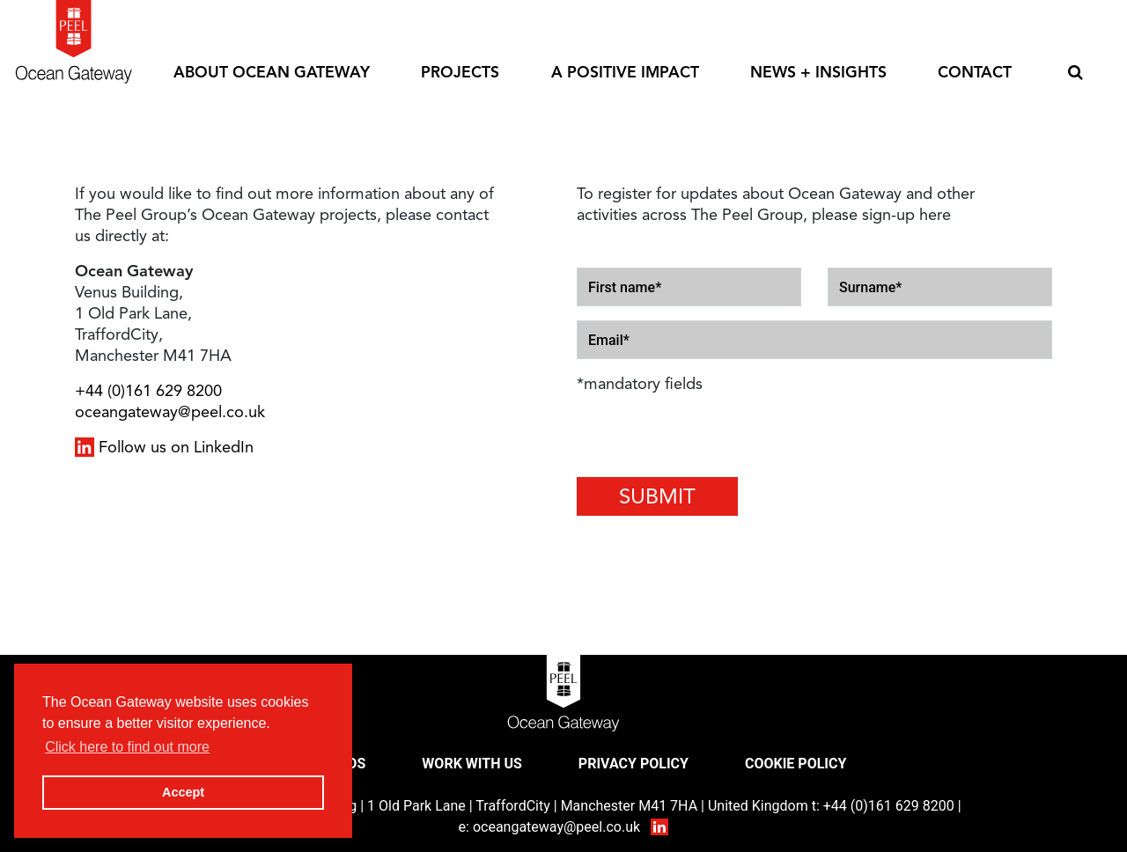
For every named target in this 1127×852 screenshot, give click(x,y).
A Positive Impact (625, 72)
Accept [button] (183, 792)
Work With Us (471, 763)
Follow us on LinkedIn (164, 447)
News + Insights (818, 72)
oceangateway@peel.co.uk (170, 412)
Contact (975, 72)
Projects (460, 72)
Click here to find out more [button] (127, 746)
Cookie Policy (795, 763)
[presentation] (680, 434)
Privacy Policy (633, 763)
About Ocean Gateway (271, 72)
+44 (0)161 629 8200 (148, 390)
